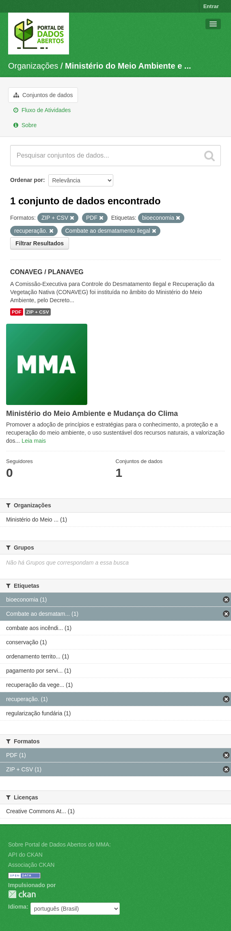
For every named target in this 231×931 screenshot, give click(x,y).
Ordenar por (26, 180)
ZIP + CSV (37, 312)
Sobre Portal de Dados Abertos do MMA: (59, 844)
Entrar (211, 6)
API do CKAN (25, 854)
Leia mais (34, 440)
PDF (17, 312)
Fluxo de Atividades (42, 110)
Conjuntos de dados (43, 95)
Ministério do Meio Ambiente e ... (128, 65)
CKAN (22, 894)
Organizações (33, 65)
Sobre (25, 125)
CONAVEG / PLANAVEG (47, 271)
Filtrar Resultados (39, 243)
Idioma (17, 906)
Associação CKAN (31, 865)
